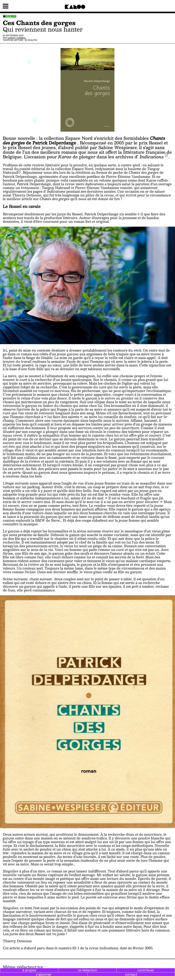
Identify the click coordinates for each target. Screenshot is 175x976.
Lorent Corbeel (16, 38)
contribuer (145, 970)
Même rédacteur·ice (23, 966)
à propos (29, 970)
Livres (11, 16)
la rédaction (87, 970)
